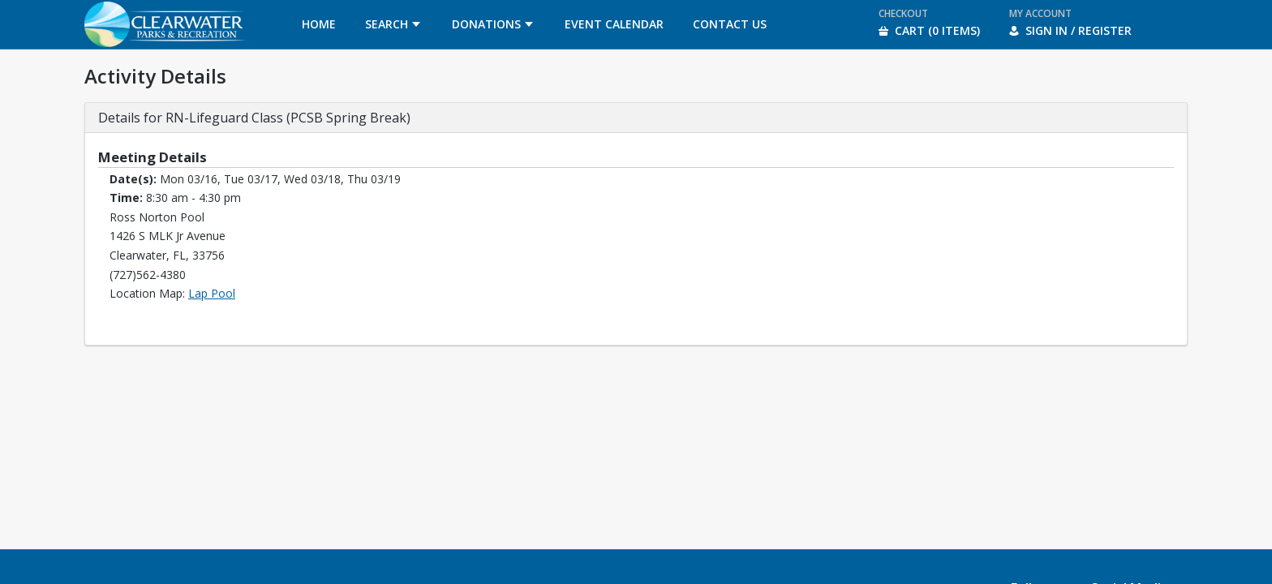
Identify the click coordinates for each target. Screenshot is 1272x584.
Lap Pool (211, 293)
